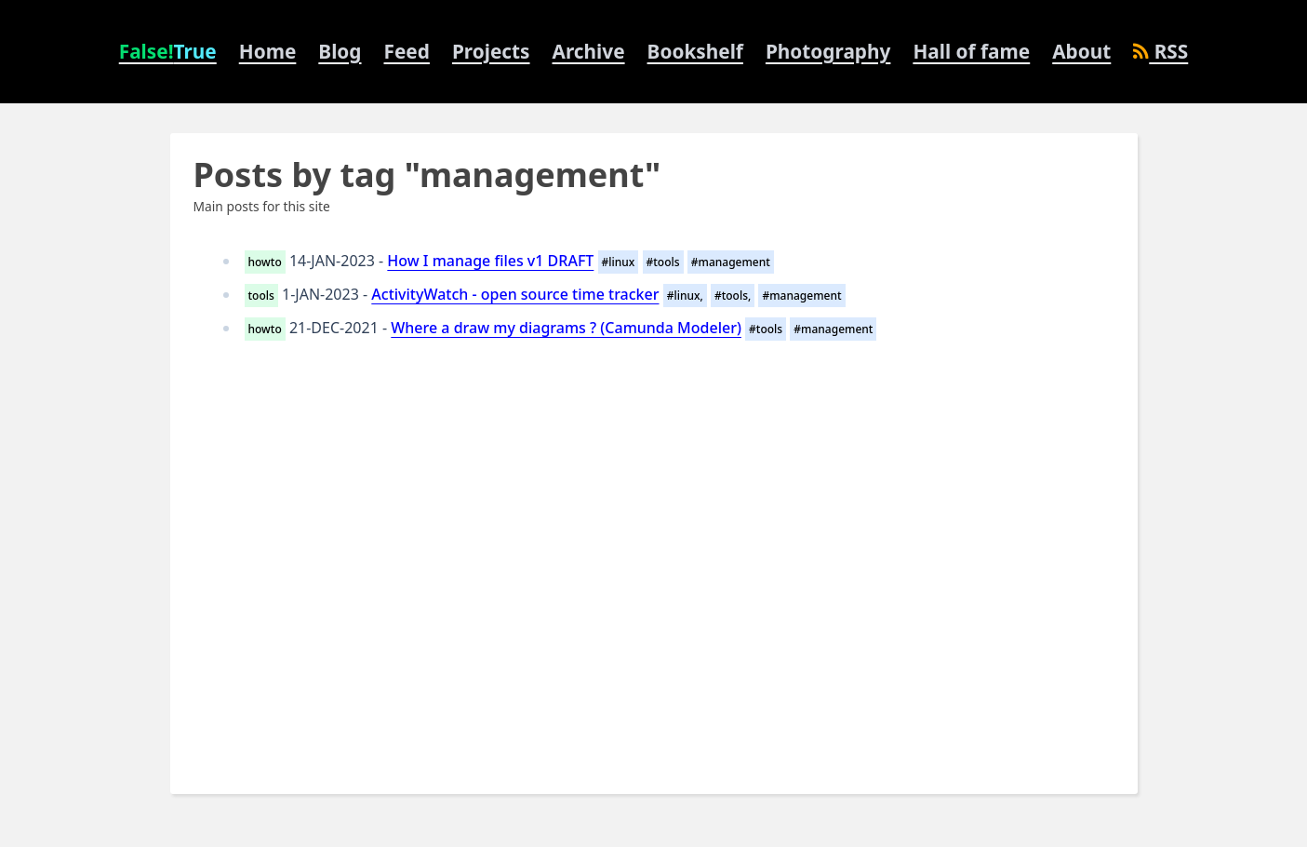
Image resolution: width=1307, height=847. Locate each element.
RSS (1160, 51)
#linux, (685, 295)
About (1081, 51)
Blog (339, 51)
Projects (491, 51)
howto (265, 262)
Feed (407, 51)
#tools (663, 262)
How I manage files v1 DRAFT (490, 260)
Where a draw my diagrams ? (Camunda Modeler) (566, 327)
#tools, (732, 295)
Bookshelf (695, 51)
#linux (618, 262)
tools (261, 295)
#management (730, 262)
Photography (828, 51)
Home (268, 51)
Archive (589, 51)
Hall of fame (971, 51)
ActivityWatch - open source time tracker (515, 294)
